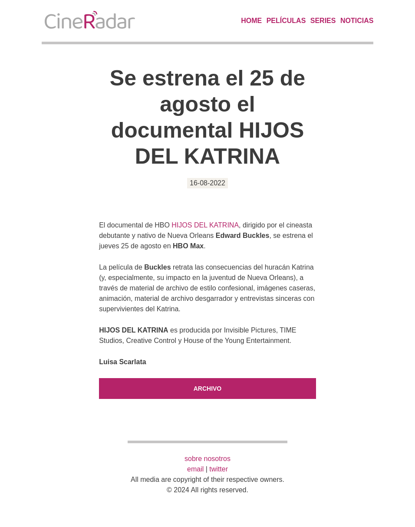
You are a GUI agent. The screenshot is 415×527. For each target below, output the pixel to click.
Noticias (356, 20)
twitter (218, 469)
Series (323, 20)
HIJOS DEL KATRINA (205, 225)
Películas (286, 20)
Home (251, 20)
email (195, 469)
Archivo (208, 388)
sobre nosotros (207, 458)
